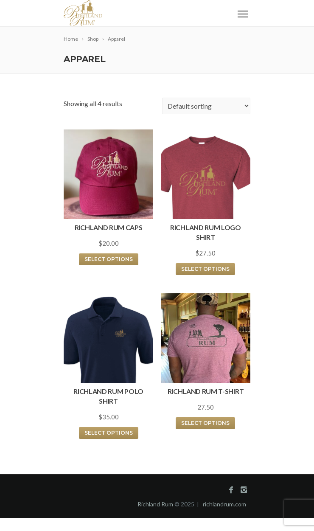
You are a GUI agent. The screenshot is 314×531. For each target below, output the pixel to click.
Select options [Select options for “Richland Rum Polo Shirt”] (108, 433)
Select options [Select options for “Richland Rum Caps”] (108, 259)
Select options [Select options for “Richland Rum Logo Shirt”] (205, 269)
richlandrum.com (224, 504)
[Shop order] (206, 106)
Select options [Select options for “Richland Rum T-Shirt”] (205, 423)
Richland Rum (155, 504)
